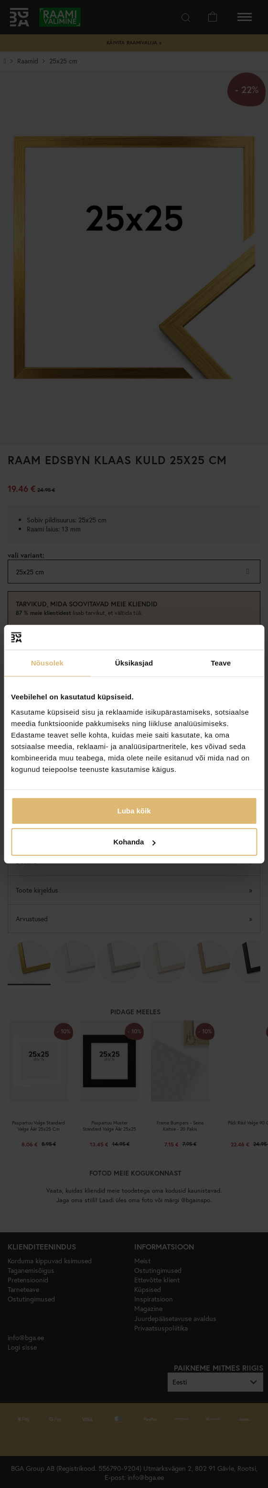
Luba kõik (133, 810)
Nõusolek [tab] (47, 663)
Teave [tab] (221, 663)
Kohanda (134, 842)
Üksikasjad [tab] (134, 663)
